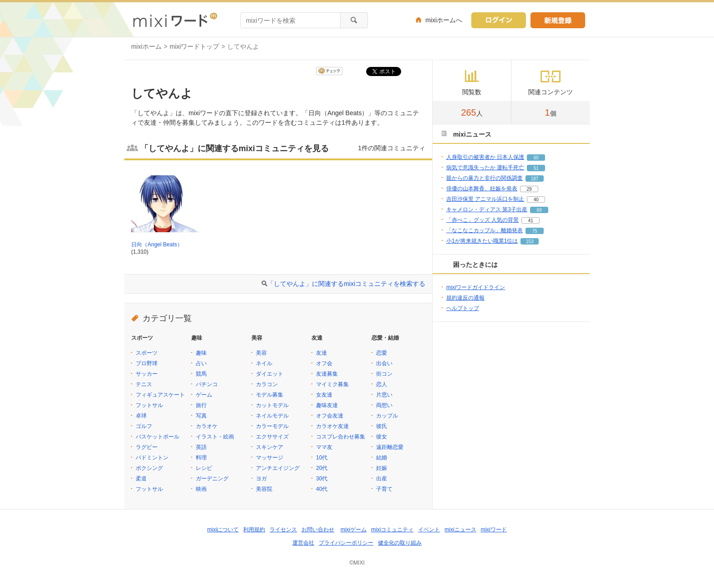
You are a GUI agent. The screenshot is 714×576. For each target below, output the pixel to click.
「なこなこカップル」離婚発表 (484, 230)
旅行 (201, 405)
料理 (201, 457)
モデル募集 (269, 395)
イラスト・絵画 (215, 436)
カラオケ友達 (332, 426)
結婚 (381, 457)
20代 (321, 468)
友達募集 (327, 374)
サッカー (147, 374)
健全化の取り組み (400, 543)
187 (535, 178)
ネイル (264, 363)
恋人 (381, 384)
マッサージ (269, 457)
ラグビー (147, 447)
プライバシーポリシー (346, 543)
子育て (384, 489)
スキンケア (269, 447)
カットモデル (272, 405)
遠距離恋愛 (389, 447)
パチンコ (207, 384)
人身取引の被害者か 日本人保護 (485, 157)
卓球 (141, 416)
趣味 (201, 353)
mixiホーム (146, 46)
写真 (201, 416)
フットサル (149, 405)
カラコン (267, 384)
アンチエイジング (278, 468)
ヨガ (261, 478)
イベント (429, 529)
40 (536, 199)
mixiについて (223, 529)
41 (530, 220)
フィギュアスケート (160, 395)
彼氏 (381, 426)
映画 (201, 489)
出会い (384, 363)
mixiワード (494, 529)
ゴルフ (144, 426)
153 (530, 241)
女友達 (324, 395)
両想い (384, 405)
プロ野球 (147, 363)
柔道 (141, 478)
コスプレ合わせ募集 (340, 436)
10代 (321, 457)
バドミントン (152, 457)
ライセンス (283, 529)
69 (538, 210)
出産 (381, 478)
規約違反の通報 (465, 298)
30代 (321, 478)
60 (536, 157)
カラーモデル (272, 426)
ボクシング (149, 468)
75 (534, 231)
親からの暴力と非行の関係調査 (484, 178)
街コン (384, 374)
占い (201, 363)
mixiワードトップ (194, 46)
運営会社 (303, 543)
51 (536, 168)
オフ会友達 (329, 416)
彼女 (381, 436)
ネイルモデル (272, 416)
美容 (261, 353)
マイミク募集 (332, 384)
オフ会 (324, 363)
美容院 (264, 489)
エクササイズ (272, 436)
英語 (201, 447)
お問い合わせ (317, 529)
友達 (321, 353)
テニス (144, 384)
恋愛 (381, 353)
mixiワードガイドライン (475, 287)
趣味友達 (327, 405)
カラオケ (207, 426)
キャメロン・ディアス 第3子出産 (486, 209)
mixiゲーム (354, 529)
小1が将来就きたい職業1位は (482, 241)
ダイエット (269, 374)
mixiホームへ (443, 20)
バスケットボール (157, 436)
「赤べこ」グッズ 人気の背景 (482, 220)
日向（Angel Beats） (157, 244)
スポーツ (147, 353)
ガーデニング (212, 478)
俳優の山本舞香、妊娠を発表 (481, 188)
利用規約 (254, 529)
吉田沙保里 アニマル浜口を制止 (485, 199)
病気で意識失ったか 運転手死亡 (485, 167)
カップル (387, 416)
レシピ (204, 468)
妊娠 (381, 468)
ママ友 (324, 447)
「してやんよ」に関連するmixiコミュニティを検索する (346, 283)
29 (528, 189)
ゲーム (204, 395)
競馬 (201, 374)
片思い (384, 395)
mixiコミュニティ (392, 529)
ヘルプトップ (462, 308)
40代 (321, 489)
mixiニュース (460, 529)
